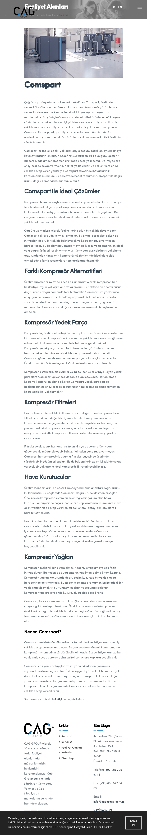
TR (113, 7)
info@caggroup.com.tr (108, 801)
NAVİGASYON (102, 810)
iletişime (60, 699)
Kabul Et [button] (133, 823)
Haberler (66, 752)
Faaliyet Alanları (70, 747)
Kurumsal (66, 742)
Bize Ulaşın (67, 758)
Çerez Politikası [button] (103, 827)
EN (120, 7)
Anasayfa (66, 736)
